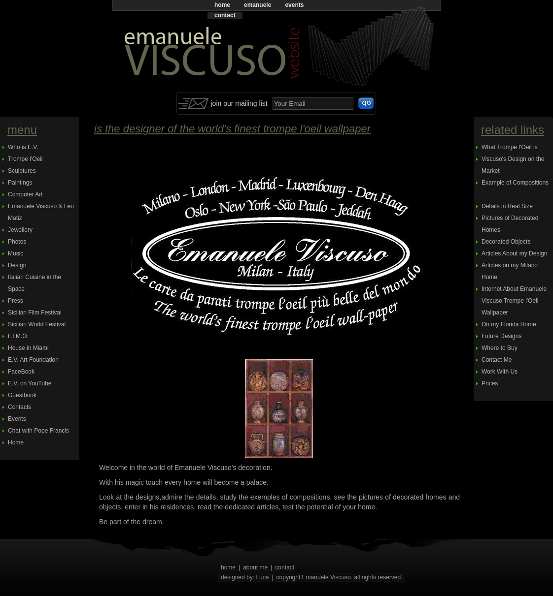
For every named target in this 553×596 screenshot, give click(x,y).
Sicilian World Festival (37, 324)
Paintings (20, 182)
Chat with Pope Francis (38, 430)
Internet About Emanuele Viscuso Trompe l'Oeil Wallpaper (514, 300)
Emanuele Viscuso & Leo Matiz (41, 212)
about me (255, 567)
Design (17, 265)
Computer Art (25, 194)
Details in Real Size (507, 206)
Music (15, 253)
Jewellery (20, 229)
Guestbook (22, 395)
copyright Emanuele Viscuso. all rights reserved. (339, 577)
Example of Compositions (515, 182)
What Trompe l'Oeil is (510, 147)
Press (15, 300)
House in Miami (28, 348)
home (222, 4)
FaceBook (21, 371)
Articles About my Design (514, 253)
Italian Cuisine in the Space (34, 283)
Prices (490, 383)
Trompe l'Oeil (25, 159)
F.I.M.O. (18, 336)
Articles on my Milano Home (510, 271)
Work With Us (500, 371)
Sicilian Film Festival (35, 312)
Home (16, 442)
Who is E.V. (23, 147)
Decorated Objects (506, 241)
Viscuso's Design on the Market (513, 165)
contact (225, 15)
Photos (17, 241)
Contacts (19, 407)
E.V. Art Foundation (33, 359)
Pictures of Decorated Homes (510, 224)
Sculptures (22, 170)
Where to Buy (500, 348)
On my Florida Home (509, 324)
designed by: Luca (245, 577)
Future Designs (501, 336)
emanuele (257, 4)
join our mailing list (239, 103)
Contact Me (497, 359)
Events (17, 418)
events (294, 4)
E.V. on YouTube (30, 383)
